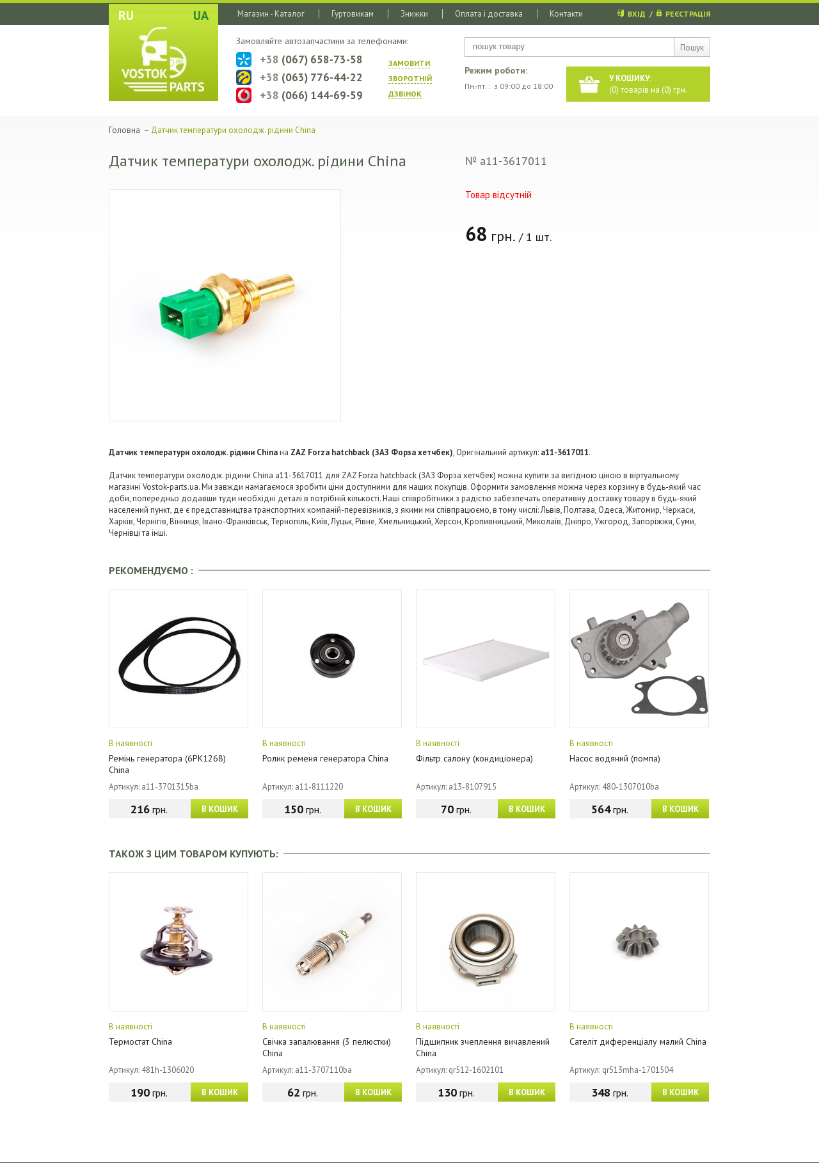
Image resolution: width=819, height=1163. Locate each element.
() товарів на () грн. (648, 84)
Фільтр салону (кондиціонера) (474, 758)
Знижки (414, 13)
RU (126, 15)
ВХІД (637, 14)
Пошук (692, 47)
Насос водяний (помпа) (614, 758)
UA (201, 15)
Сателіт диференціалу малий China (637, 1041)
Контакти (566, 13)
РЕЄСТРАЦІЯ (687, 14)
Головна (124, 130)
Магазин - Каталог (271, 13)
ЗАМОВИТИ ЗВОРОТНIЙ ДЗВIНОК (410, 78)
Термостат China (140, 1041)
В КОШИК (220, 809)
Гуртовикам (352, 13)
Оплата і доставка (489, 13)
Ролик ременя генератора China (325, 758)
